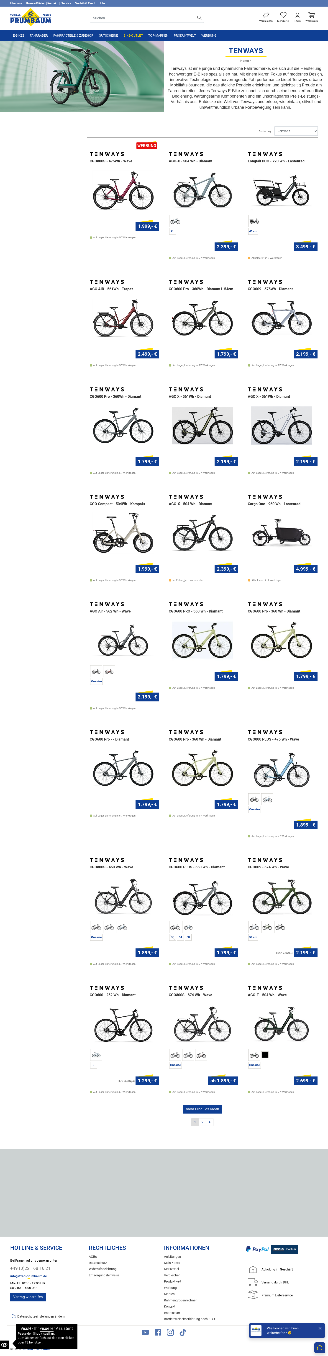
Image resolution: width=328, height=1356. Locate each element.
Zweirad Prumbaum (35, 1349)
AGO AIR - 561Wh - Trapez (111, 289)
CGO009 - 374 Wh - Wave (268, 867)
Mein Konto (172, 1263)
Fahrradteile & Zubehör (73, 35)
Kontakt (169, 1306)
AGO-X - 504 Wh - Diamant (190, 161)
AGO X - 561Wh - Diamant (190, 397)
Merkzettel (171, 1269)
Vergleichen (172, 1275)
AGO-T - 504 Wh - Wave (267, 995)
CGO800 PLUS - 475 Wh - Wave (273, 739)
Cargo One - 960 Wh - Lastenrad (274, 504)
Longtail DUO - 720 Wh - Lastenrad (276, 161)
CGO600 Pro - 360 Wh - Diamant (274, 611)
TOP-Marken (158, 35)
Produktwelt (185, 35)
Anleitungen (172, 1257)
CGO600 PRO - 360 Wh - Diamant (196, 611)
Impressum (172, 1313)
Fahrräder (39, 35)
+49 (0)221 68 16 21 (30, 1268)
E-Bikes (18, 35)
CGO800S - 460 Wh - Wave (111, 867)
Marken (169, 1294)
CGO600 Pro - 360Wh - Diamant (115, 397)
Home (244, 61)
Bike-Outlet (133, 35)
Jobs (102, 3)
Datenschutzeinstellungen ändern (41, 1316)
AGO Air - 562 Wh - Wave (110, 611)
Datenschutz (98, 1263)
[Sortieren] (296, 131)
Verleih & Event (85, 3)
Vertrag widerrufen (28, 1297)
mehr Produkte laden (202, 1109)
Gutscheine (108, 35)
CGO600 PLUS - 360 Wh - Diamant (197, 867)
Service (66, 3)
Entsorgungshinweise (104, 1275)
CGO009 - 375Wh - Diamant (270, 289)
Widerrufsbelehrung (103, 1269)
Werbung (209, 35)
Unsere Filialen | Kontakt (41, 3)
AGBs (93, 1257)
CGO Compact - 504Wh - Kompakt (117, 504)
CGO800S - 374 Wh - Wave (190, 995)
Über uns (16, 3)
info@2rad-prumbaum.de (28, 1276)
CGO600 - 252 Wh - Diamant (113, 995)
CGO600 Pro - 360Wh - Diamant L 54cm (201, 289)
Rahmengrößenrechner (180, 1300)
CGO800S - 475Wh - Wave (111, 161)
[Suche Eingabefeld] (143, 18)
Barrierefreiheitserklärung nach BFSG (190, 1319)
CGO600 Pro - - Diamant (109, 739)
